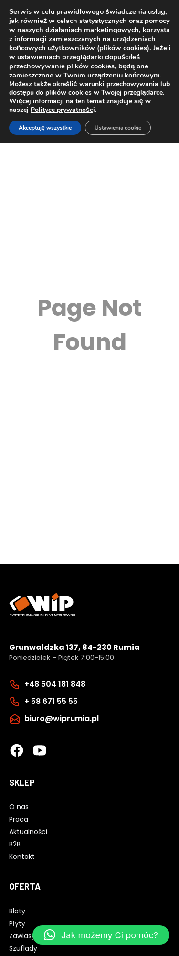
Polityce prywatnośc (62, 109)
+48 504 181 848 (54, 684)
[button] (100, 935)
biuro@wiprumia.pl (61, 718)
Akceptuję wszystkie (45, 128)
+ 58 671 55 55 (51, 701)
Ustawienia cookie (118, 128)
